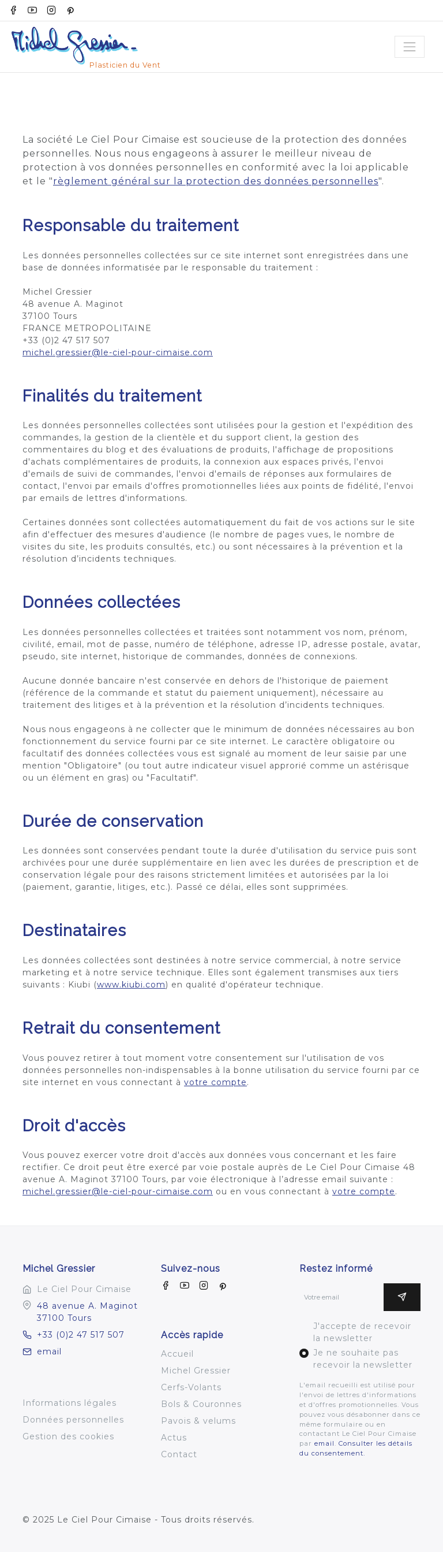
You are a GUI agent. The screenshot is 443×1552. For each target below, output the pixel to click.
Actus (174, 1437)
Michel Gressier (196, 1370)
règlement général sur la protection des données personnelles (215, 181)
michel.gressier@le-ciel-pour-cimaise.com (117, 352)
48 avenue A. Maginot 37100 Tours (87, 1312)
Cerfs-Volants (191, 1387)
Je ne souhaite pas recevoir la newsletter (362, 1358)
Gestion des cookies (68, 1436)
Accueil (177, 1354)
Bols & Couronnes (201, 1404)
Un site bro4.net (59, 1532)
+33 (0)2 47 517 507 (73, 1335)
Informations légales (69, 1403)
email (42, 1351)
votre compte (215, 1082)
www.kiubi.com (131, 984)
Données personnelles (73, 1419)
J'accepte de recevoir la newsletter (362, 1332)
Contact (179, 1454)
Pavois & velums (198, 1421)
